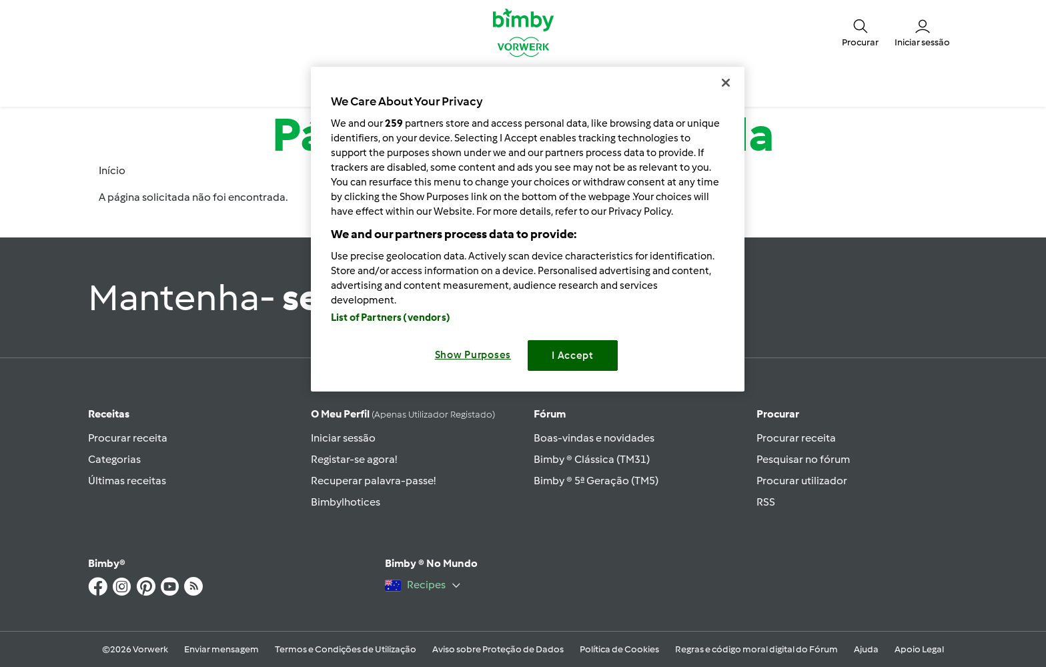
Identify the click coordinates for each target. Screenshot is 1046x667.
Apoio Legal (919, 649)
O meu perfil (403, 414)
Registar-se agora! (354, 459)
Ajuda (866, 649)
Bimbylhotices (345, 502)
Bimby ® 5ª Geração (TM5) (596, 480)
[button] (860, 32)
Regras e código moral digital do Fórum (756, 649)
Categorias (114, 459)
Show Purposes (473, 355)
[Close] (725, 82)
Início (112, 170)
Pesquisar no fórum (803, 459)
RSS (765, 502)
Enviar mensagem (221, 649)
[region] (527, 229)
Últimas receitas (127, 480)
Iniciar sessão (343, 438)
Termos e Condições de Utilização (345, 649)
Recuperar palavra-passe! (373, 480)
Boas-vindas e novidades (594, 438)
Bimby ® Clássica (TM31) (592, 459)
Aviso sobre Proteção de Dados (498, 649)
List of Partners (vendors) (390, 317)
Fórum (550, 414)
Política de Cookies (619, 649)
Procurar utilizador (801, 480)
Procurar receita (127, 438)
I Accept (573, 356)
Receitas (108, 414)
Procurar (777, 414)
